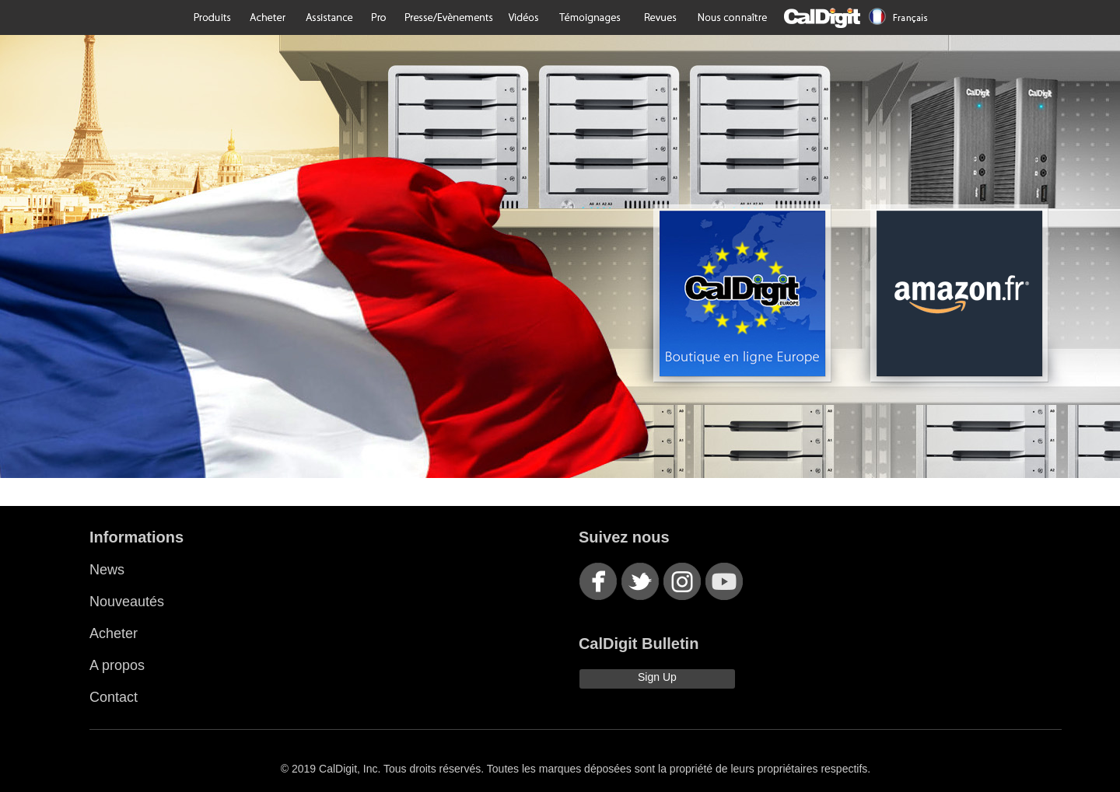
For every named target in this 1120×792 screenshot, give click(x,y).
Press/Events (447, 17)
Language (898, 17)
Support (328, 17)
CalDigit (820, 17)
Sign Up (657, 677)
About (732, 17)
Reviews (659, 17)
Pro (378, 17)
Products (213, 17)
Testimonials (589, 17)
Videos (524, 17)
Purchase (267, 17)
